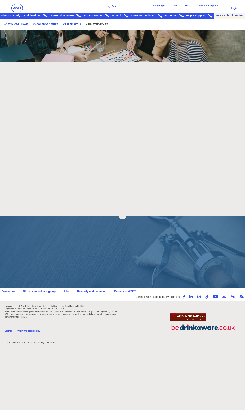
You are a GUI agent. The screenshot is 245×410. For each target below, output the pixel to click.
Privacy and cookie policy (28, 344)
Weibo (221, 308)
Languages (164, 8)
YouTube (212, 308)
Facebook (180, 308)
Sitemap (8, 344)
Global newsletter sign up (42, 302)
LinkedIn (187, 308)
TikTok (203, 308)
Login (234, 8)
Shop (189, 8)
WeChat (238, 308)
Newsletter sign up (208, 8)
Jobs (178, 8)
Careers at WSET (128, 302)
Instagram (195, 308)
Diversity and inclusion (95, 302)
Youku (230, 308)
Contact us (12, 302)
